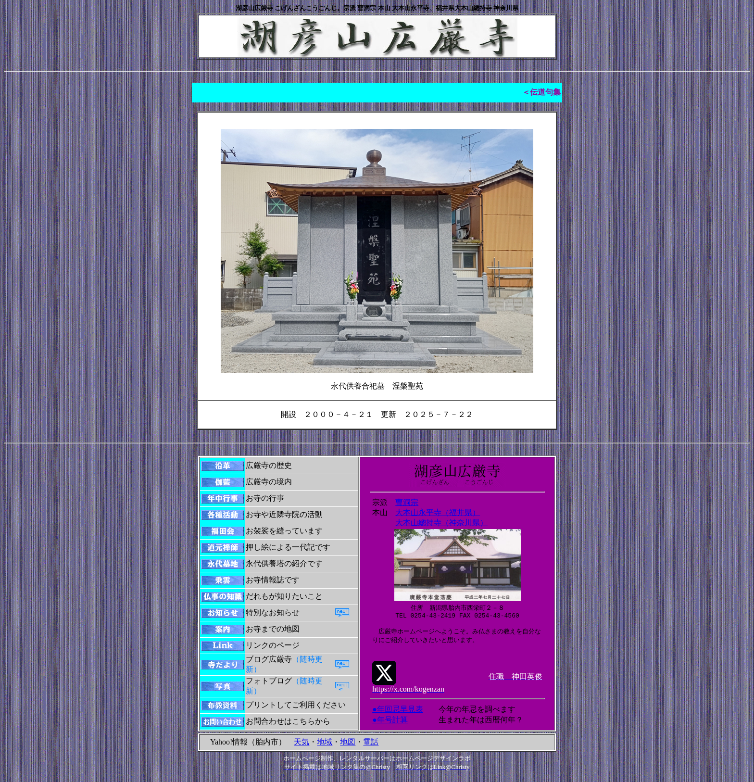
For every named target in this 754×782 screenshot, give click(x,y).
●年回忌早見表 (397, 717)
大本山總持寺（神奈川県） (441, 527)
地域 (324, 747)
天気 (301, 747)
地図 (347, 747)
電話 (370, 747)
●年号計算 (390, 727)
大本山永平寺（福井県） (437, 516)
